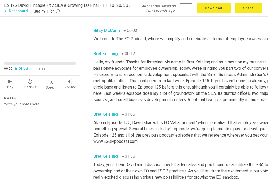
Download (213, 8)
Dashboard (16, 11)
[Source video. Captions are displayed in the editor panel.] (40, 37)
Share (248, 8)
